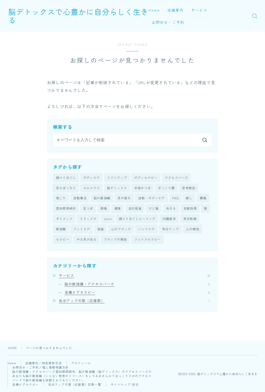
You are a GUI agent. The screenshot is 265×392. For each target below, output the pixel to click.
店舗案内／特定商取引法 (44, 364)
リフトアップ (117, 178)
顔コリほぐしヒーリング (137, 219)
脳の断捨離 (102, 198)
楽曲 (100, 230)
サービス (199, 10)
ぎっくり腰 (166, 188)
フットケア (81, 230)
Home (154, 10)
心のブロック (121, 230)
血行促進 (135, 209)
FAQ (175, 198)
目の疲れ (124, 198)
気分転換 (190, 219)
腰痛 (203, 198)
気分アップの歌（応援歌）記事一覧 (74, 385)
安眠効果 (190, 209)
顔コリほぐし (66, 178)
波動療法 (80, 198)
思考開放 (188, 188)
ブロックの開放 (115, 240)
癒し (189, 198)
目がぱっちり (66, 188)
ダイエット (64, 219)
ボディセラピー (145, 178)
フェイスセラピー (147, 240)
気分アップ (170, 230)
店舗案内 (175, 10)
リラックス (88, 219)
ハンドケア (146, 230)
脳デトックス (117, 188)
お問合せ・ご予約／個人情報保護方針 (40, 368)
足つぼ (88, 209)
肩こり (61, 198)
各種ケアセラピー (137, 293)
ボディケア (91, 178)
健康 (117, 209)
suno (108, 219)
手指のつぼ (142, 188)
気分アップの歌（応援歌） (134, 301)
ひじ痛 (154, 209)
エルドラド (91, 188)
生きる (171, 209)
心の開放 (192, 230)
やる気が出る (87, 240)
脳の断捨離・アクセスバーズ (137, 284)
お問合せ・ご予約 (168, 22)
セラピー (62, 240)
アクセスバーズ (176, 178)
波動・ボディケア (151, 198)
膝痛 (104, 209)
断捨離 (61, 230)
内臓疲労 (169, 219)
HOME (12, 349)
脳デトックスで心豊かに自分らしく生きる (84, 16)
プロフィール (82, 364)
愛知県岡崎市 (66, 209)
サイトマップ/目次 (125, 385)
